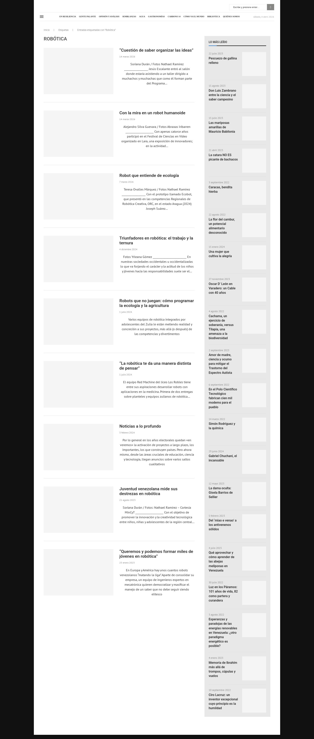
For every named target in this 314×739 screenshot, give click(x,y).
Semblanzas (129, 16)
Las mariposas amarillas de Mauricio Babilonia (222, 127)
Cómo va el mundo (193, 16)
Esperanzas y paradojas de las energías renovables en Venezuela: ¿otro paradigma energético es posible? (223, 634)
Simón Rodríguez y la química (222, 427)
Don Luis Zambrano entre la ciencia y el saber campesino (223, 95)
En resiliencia (67, 16)
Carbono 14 (174, 16)
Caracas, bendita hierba (221, 189)
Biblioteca (213, 16)
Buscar (270, 7)
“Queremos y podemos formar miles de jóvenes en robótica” (156, 554)
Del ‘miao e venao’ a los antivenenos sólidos (223, 525)
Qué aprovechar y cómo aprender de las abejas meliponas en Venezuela (222, 563)
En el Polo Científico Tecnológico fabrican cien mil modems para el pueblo (223, 399)
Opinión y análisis (109, 16)
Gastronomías (156, 16)
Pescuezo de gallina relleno (223, 60)
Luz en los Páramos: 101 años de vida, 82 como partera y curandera (223, 595)
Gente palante (87, 16)
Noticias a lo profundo (140, 426)
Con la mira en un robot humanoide (152, 112)
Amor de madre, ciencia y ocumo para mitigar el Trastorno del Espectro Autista (220, 364)
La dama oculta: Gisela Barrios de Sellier (221, 493)
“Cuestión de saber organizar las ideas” (156, 50)
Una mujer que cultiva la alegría (220, 254)
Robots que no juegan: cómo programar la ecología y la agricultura (156, 303)
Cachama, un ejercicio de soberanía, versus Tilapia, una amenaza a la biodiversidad (221, 327)
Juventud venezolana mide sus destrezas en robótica (148, 491)
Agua (142, 16)
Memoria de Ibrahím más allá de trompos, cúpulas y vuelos (223, 671)
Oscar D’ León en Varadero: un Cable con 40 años (222, 288)
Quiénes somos (231, 16)
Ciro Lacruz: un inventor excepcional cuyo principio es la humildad (221, 705)
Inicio (47, 30)
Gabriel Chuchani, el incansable (223, 459)
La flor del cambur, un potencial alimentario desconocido (222, 226)
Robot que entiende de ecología (149, 175)
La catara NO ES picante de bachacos (220, 159)
